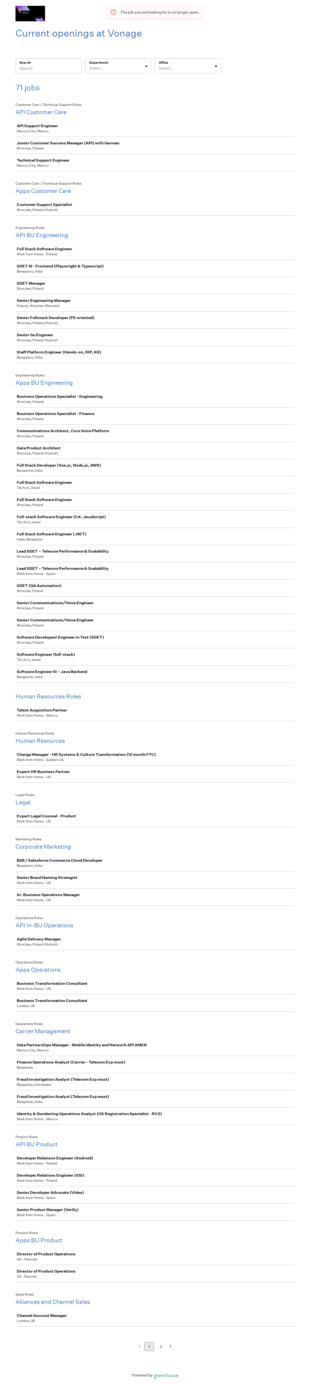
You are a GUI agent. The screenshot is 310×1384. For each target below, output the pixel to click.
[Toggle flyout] (146, 66)
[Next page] (170, 1347)
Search (25, 63)
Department (98, 63)
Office (163, 63)
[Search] (48, 69)
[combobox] (89, 68)
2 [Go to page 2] (161, 1346)
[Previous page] (139, 1347)
